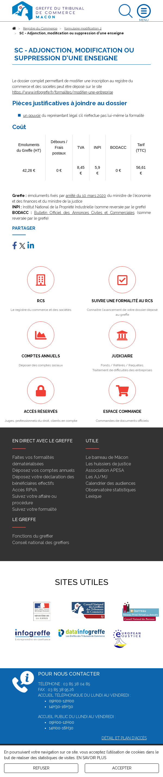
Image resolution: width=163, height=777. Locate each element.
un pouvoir (32, 115)
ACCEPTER (121, 768)
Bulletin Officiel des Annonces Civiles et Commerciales (84, 212)
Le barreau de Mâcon (107, 457)
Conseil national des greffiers (40, 542)
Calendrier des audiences (111, 483)
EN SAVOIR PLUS (91, 758)
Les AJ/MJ (96, 476)
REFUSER (41, 768)
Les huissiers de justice (108, 463)
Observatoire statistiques (111, 489)
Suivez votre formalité (34, 509)
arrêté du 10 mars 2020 (86, 195)
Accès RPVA (24, 489)
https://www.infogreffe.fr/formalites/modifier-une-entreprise (62, 92)
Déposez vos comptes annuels (43, 470)
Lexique (93, 496)
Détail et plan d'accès (124, 738)
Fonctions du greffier (32, 536)
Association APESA (105, 470)
